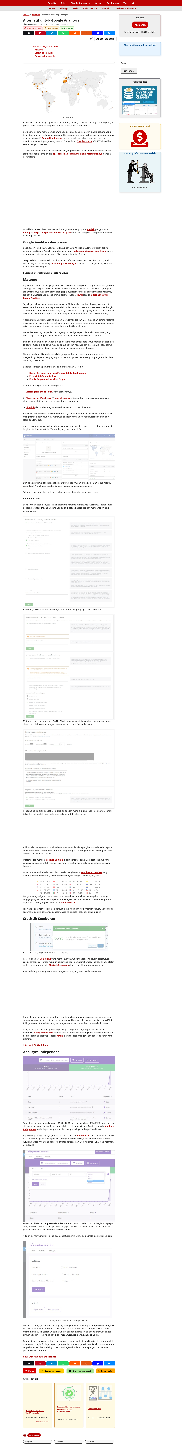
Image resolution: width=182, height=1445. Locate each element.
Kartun (98, 3)
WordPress (36, 15)
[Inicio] (42, 9)
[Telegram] (51, 33)
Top (125, 3)
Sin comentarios (42, 1422)
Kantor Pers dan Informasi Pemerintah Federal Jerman (57, 373)
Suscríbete (105, 1371)
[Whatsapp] (63, 33)
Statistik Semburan (44, 52)
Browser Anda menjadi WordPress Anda (35, 1411)
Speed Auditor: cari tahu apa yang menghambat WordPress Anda (68, 1409)
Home (51, 8)
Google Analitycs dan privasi (45, 46)
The (79, 141)
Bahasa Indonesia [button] (129, 8)
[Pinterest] (40, 33)
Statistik (55, 1441)
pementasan (82, 1135)
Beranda (26, 15)
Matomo (39, 49)
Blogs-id (28, 1441)
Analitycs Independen (45, 56)
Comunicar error (51, 1371)
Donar (29, 1371)
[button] (133, 3)
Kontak (105, 8)
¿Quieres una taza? (80, 1371)
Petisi (75, 8)
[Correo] (28, 33)
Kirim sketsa (90, 8)
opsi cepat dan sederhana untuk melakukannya (77, 153)
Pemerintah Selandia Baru (43, 376)
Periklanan (113, 3)
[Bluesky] (109, 33)
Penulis (52, 3)
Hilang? (64, 8)
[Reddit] (74, 33)
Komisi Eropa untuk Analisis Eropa (47, 379)
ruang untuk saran (43, 1032)
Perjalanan (140, 24)
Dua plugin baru (94, 1408)
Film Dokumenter (80, 3)
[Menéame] (86, 33)
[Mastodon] (97, 33)
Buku (63, 3)
